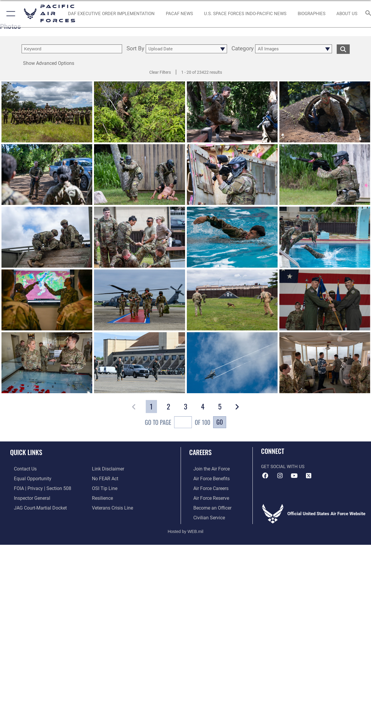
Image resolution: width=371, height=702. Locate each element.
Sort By (135, 49)
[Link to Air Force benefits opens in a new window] (206, 478)
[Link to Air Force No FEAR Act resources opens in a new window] (105, 478)
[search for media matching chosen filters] (343, 48)
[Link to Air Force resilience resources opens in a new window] (102, 496)
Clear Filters (160, 72)
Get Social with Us (282, 466)
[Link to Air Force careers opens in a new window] (206, 487)
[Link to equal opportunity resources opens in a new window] (27, 478)
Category (242, 49)
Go (219, 421)
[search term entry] (72, 48)
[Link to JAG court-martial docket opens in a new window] (35, 506)
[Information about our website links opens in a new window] (107, 468)
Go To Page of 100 (177, 423)
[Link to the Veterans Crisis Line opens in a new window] (112, 506)
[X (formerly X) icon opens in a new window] (308, 475)
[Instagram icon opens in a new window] (280, 475)
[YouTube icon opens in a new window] (294, 475)
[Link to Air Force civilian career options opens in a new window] (204, 515)
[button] (9, 13)
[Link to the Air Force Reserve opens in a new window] (206, 496)
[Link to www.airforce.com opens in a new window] (206, 468)
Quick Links (26, 452)
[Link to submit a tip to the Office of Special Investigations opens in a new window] (104, 487)
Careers (200, 452)
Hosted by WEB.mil (185, 529)
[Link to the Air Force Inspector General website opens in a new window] (27, 496)
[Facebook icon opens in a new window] (265, 475)
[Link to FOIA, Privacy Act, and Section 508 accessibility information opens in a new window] (37, 487)
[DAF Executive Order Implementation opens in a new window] (111, 13)
